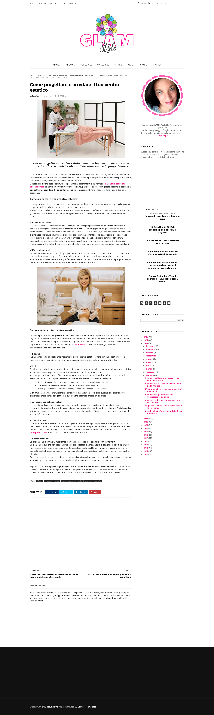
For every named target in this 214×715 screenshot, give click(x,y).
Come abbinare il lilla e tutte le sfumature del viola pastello (162, 253)
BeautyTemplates (54, 706)
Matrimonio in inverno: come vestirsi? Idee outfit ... (163, 390)
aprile (149, 365)
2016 (145, 441)
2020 (145, 428)
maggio (150, 362)
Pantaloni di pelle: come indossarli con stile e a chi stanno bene (162, 216)
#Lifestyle (86, 65)
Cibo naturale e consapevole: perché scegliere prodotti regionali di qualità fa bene (162, 265)
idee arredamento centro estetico (84, 75)
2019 (145, 431)
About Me (42, 3)
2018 (145, 435)
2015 (145, 444)
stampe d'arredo (38, 432)
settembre (151, 355)
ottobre (150, 352)
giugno (149, 359)
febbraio (150, 372)
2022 (145, 421)
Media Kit (53, 3)
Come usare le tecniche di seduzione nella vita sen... (163, 384)
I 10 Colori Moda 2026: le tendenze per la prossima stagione (162, 230)
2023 (145, 418)
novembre (151, 349)
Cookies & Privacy (68, 3)
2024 (145, 343)
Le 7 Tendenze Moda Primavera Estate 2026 (162, 242)
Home (32, 3)
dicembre (150, 346)
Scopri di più (162, 135)
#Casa (131, 65)
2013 (145, 451)
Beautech (80, 344)
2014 (145, 447)
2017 (145, 438)
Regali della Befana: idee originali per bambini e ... (163, 412)
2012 (145, 454)
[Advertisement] (81, 532)
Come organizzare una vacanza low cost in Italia (162, 401)
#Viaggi (118, 65)
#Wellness (103, 65)
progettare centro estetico (111, 75)
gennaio (150, 375)
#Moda (57, 65)
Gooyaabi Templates (87, 706)
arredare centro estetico (56, 75)
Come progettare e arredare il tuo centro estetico (162, 379)
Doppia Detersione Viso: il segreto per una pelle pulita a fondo (162, 279)
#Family (156, 65)
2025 (145, 340)
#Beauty (70, 65)
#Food (143, 65)
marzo (149, 369)
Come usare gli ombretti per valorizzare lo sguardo (159, 395)
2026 (145, 337)
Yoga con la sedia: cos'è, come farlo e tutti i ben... (163, 406)
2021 (145, 425)
